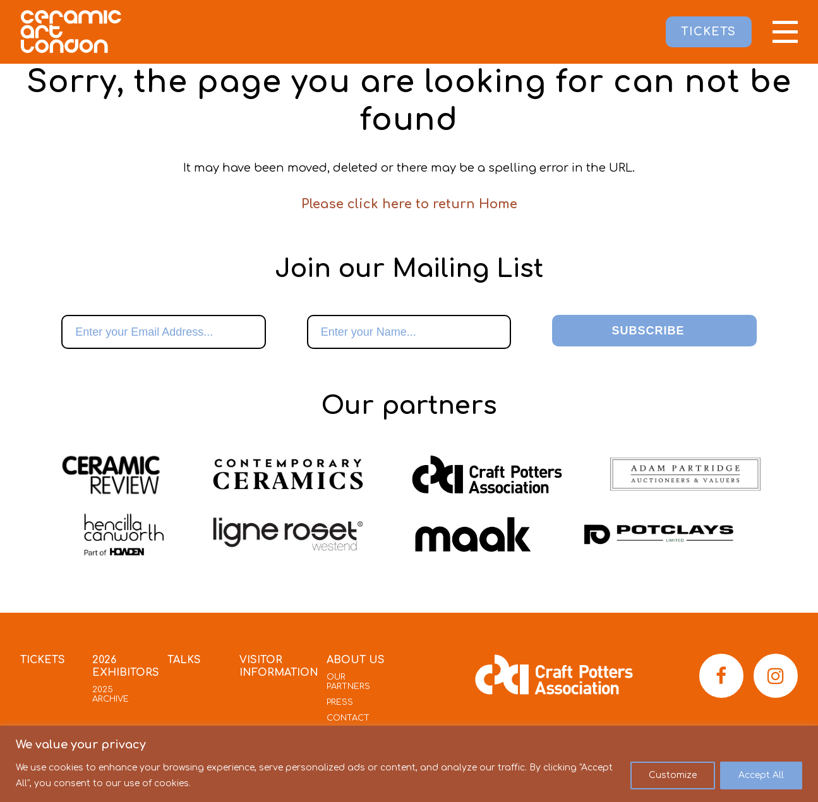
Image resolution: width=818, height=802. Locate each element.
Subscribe (647, 330)
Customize (673, 775)
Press (340, 702)
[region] (409, 764)
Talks (184, 660)
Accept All (761, 775)
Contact (348, 718)
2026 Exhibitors (125, 666)
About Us (356, 660)
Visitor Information (278, 666)
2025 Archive (110, 694)
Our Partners (348, 682)
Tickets (42, 660)
